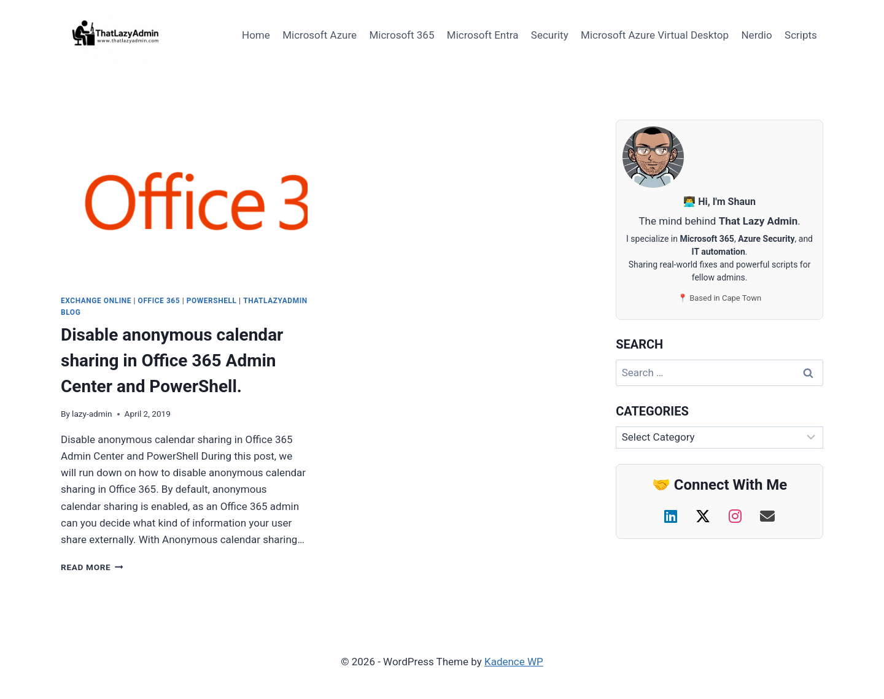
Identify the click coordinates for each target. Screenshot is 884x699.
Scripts (801, 35)
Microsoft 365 (401, 35)
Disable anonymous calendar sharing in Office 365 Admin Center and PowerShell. (172, 360)
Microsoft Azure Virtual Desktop (655, 35)
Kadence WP (513, 661)
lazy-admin (92, 414)
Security (549, 35)
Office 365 (159, 300)
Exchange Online (96, 300)
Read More (92, 567)
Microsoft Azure (319, 35)
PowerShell (212, 300)
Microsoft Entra (483, 35)
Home (256, 35)
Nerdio (756, 35)
